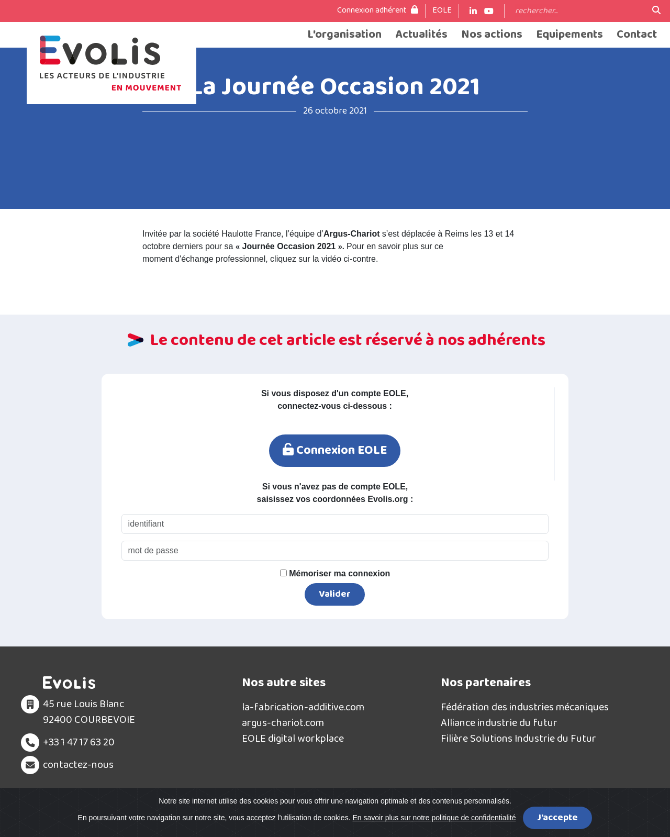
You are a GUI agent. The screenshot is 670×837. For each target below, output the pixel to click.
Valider (335, 595)
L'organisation (344, 34)
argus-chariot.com (283, 724)
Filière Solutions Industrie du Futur (518, 739)
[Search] (578, 11)
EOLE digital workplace (293, 739)
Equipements (569, 34)
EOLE (442, 10)
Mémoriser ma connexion (335, 574)
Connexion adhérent (377, 10)
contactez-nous (78, 765)
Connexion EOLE (334, 451)
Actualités (421, 34)
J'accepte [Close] (557, 817)
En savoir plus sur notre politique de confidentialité (434, 817)
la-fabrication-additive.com (303, 708)
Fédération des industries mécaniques (525, 708)
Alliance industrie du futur (499, 724)
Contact (637, 34)
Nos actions (491, 34)
